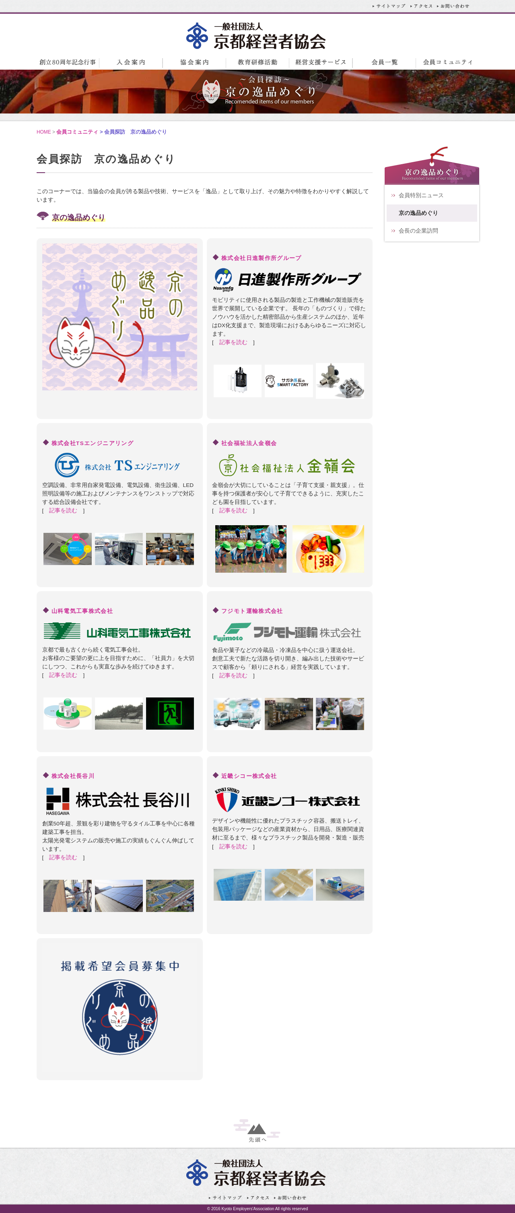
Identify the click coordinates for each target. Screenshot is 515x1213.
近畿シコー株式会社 (249, 776)
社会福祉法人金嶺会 (249, 443)
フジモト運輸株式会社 (252, 611)
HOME (44, 132)
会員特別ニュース (421, 195)
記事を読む (233, 342)
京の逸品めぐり (418, 213)
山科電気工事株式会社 (82, 611)
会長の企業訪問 (418, 231)
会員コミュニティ (77, 132)
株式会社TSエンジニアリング (93, 443)
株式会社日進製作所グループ (261, 258)
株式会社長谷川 (73, 776)
